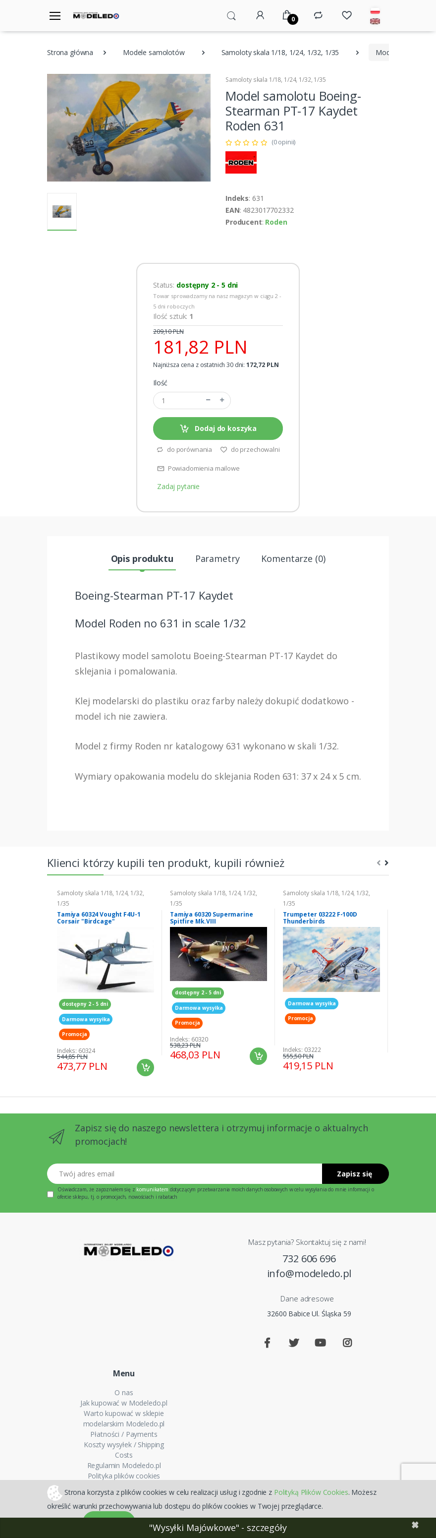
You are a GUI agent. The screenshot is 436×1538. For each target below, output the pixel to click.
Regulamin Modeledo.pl (124, 1465)
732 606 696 (308, 1258)
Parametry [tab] (217, 558)
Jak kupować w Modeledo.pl (123, 1403)
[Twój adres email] (185, 1174)
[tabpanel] (105, 983)
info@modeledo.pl (309, 1273)
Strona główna (70, 52)
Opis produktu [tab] (142, 558)
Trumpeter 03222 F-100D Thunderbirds (320, 918)
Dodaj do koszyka (218, 429)
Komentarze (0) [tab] (293, 558)
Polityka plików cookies (124, 1475)
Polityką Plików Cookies (311, 1491)
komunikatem (152, 1189)
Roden (276, 222)
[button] (231, 14)
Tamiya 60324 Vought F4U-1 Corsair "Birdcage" (98, 918)
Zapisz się (354, 1173)
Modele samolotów (154, 52)
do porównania (184, 449)
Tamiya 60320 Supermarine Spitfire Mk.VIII (211, 918)
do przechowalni (250, 449)
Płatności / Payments (123, 1434)
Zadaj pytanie (178, 486)
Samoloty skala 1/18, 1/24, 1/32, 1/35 (280, 52)
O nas (123, 1392)
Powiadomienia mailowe (198, 468)
